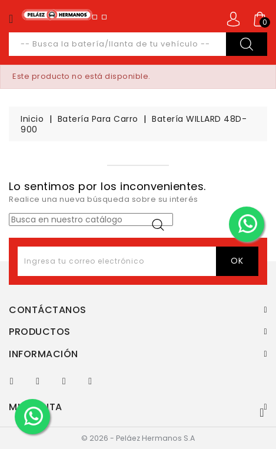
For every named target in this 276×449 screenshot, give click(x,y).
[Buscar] (91, 219)
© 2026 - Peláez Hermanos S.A (138, 438)
